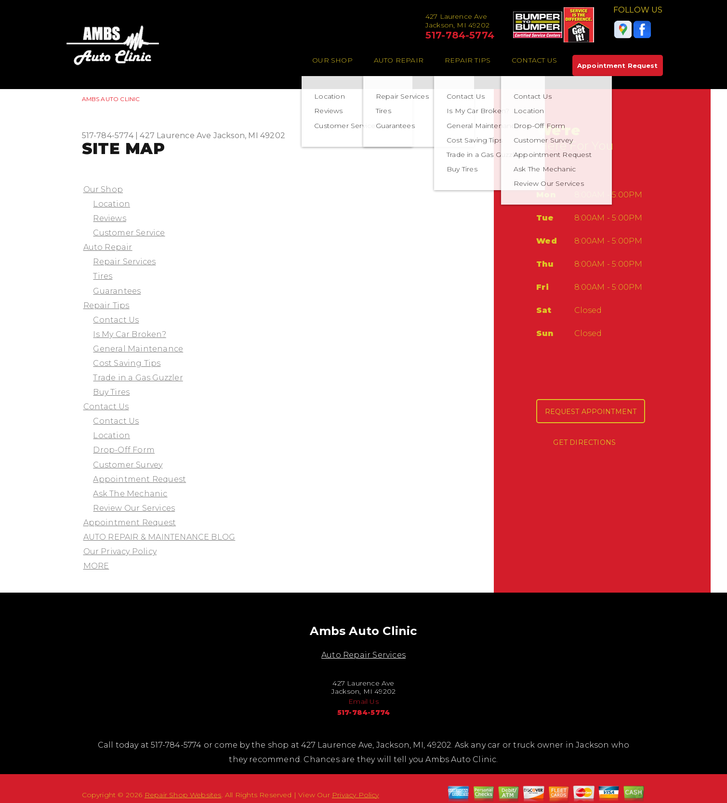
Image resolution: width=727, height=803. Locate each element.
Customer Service (129, 232)
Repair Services (124, 261)
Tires (102, 276)
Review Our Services (134, 508)
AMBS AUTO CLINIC (111, 99)
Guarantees (117, 291)
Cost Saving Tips (126, 363)
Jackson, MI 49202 (249, 135)
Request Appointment (591, 411)
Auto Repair (398, 60)
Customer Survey (127, 464)
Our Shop (332, 60)
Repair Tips (467, 60)
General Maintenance (138, 348)
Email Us (363, 701)
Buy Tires (111, 392)
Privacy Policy (355, 794)
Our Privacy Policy (120, 551)
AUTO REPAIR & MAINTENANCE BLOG (159, 537)
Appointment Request (617, 65)
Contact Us (534, 60)
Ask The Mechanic (130, 493)
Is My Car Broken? (129, 334)
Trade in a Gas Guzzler (138, 377)
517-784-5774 (459, 35)
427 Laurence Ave (175, 135)
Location (111, 203)
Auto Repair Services (363, 655)
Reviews (109, 218)
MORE (96, 565)
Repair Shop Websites (183, 794)
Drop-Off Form (124, 449)
